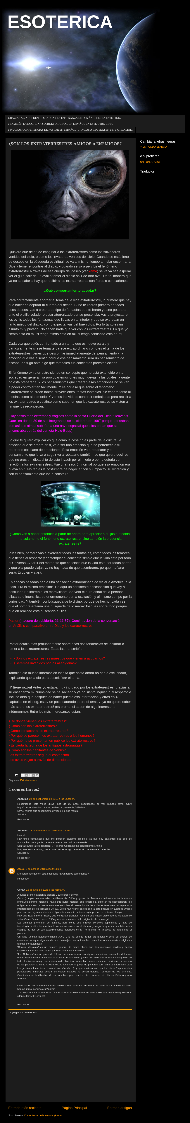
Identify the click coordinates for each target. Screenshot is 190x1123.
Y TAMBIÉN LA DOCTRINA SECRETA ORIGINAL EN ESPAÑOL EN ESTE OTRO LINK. (60, 123)
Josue (21, 869)
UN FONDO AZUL (150, 162)
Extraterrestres (28, 780)
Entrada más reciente (25, 1108)
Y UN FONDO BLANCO (153, 146)
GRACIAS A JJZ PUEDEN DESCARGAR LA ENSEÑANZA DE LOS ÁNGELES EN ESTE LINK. (64, 117)
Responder (23, 819)
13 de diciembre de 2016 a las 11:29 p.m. (52, 830)
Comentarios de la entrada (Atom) (43, 1115)
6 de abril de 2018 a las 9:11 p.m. (44, 869)
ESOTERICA (60, 22)
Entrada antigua (119, 1108)
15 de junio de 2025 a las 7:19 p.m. (45, 889)
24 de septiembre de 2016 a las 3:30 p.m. (52, 798)
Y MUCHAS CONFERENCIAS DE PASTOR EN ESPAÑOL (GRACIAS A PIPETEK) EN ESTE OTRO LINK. (70, 129)
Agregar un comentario (23, 1012)
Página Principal (74, 1108)
